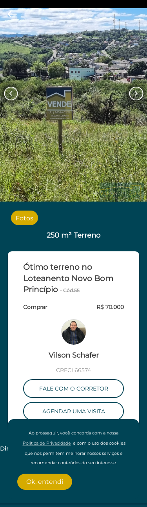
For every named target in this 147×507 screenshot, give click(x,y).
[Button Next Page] (136, 93)
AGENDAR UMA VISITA (73, 411)
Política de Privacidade (47, 443)
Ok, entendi (44, 481)
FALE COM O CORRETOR (73, 388)
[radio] (24, 217)
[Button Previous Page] (11, 93)
